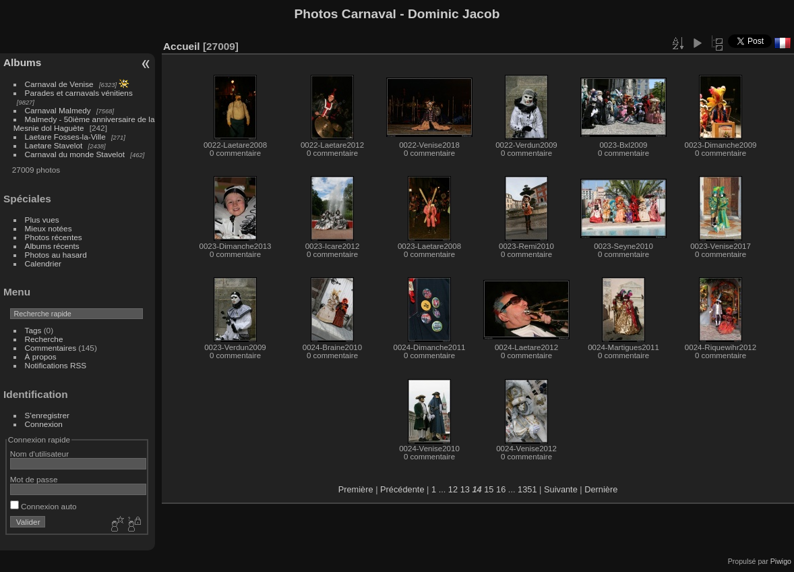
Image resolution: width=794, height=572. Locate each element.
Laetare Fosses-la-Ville (65, 136)
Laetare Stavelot (54, 145)
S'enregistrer (47, 415)
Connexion (44, 424)
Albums (22, 62)
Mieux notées (48, 228)
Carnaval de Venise (59, 84)
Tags (33, 330)
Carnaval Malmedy (58, 110)
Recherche (44, 339)
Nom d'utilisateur (39, 453)
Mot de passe (34, 479)
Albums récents (52, 245)
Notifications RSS (56, 365)
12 (453, 489)
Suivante (561, 489)
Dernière (600, 489)
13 (465, 489)
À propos (41, 356)
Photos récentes (53, 237)
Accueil (181, 46)
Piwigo (780, 561)
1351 (527, 489)
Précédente (402, 489)
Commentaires (51, 347)
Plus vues (42, 219)
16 (501, 489)
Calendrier (43, 263)
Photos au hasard (56, 254)
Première (355, 489)
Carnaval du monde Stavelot (75, 154)
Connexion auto (43, 506)
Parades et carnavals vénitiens (79, 92)
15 (488, 489)
